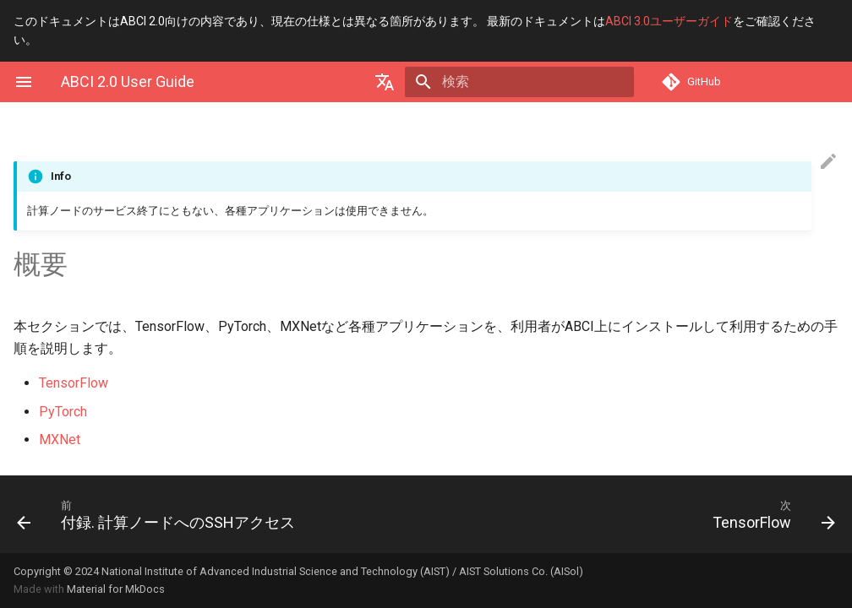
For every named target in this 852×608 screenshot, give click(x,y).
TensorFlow (73, 383)
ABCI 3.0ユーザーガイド (669, 21)
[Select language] (416, 82)
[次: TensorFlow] (637, 514)
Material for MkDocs (116, 589)
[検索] (535, 82)
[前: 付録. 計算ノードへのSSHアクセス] (214, 514)
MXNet (59, 440)
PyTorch (63, 412)
